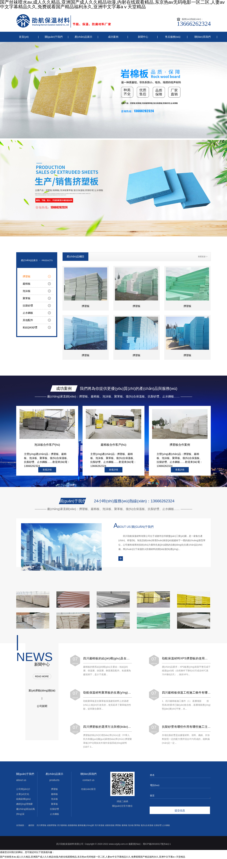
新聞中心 (143, 36)
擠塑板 (26, 276)
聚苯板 (26, 298)
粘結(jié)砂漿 (30, 327)
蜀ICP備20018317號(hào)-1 (157, 844)
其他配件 (28, 320)
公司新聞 (42, 706)
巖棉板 (26, 283)
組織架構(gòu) (23, 799)
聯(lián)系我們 (202, 36)
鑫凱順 (31, 825)
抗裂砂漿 (28, 305)
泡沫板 (26, 291)
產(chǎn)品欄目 (75, 256)
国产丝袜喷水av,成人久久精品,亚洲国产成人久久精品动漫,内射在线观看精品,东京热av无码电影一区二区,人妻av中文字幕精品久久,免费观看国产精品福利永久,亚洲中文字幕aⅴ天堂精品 (92, 856)
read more (42, 676)
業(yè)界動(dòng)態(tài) (42, 690)
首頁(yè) (24, 36)
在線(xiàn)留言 (88, 789)
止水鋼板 (28, 312)
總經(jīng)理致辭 (24, 804)
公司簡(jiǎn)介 (23, 789)
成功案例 (113, 36)
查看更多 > (202, 256)
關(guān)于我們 (54, 36)
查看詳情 (47, 469)
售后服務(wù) (172, 36)
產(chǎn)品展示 (83, 36)
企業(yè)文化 (22, 794)
